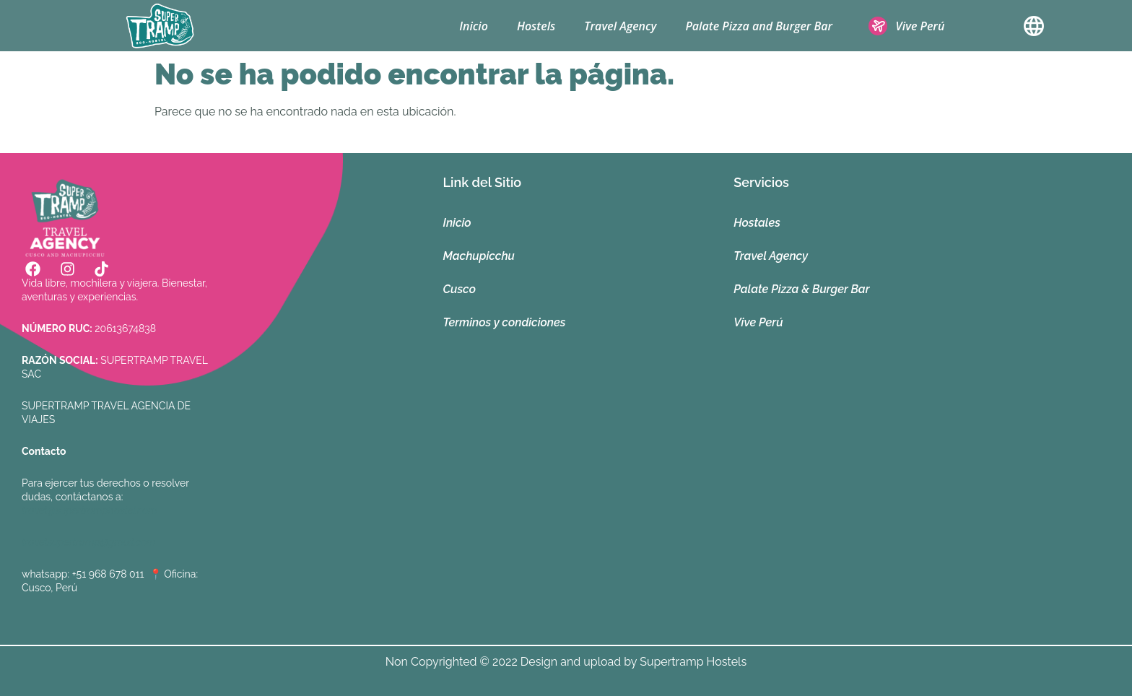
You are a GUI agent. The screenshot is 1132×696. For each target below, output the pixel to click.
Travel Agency (620, 26)
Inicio (473, 26)
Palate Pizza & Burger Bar (801, 289)
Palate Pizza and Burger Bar (758, 26)
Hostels (536, 26)
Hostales (756, 223)
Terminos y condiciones (504, 322)
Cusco (459, 289)
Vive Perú (758, 322)
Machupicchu (479, 256)
